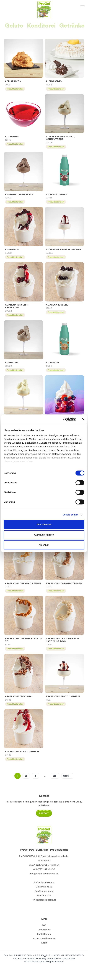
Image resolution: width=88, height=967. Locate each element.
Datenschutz (44, 929)
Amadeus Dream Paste (19, 194)
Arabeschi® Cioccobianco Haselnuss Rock (62, 639)
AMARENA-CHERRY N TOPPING (63, 249)
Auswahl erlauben (44, 534)
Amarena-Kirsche (57, 304)
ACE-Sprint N (13, 81)
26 (54, 775)
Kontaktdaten (44, 934)
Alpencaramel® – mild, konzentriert (60, 138)
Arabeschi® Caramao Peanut (23, 583)
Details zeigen (70, 514)
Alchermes (12, 136)
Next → (67, 775)
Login (44, 942)
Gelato (14, 25)
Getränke (72, 25)
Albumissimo (54, 81)
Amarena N (12, 249)
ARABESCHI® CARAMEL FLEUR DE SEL (23, 639)
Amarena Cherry (56, 194)
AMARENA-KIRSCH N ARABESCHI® (16, 306)
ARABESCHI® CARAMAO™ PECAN (64, 583)
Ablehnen (44, 544)
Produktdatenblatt (15, 89)
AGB (44, 925)
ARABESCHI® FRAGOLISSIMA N (63, 696)
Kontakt (44, 813)
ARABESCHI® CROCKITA (18, 696)
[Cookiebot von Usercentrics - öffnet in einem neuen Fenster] (62, 419)
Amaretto (11, 362)
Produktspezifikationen (44, 938)
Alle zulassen (43, 524)
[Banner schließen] (83, 419)
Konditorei (41, 25)
